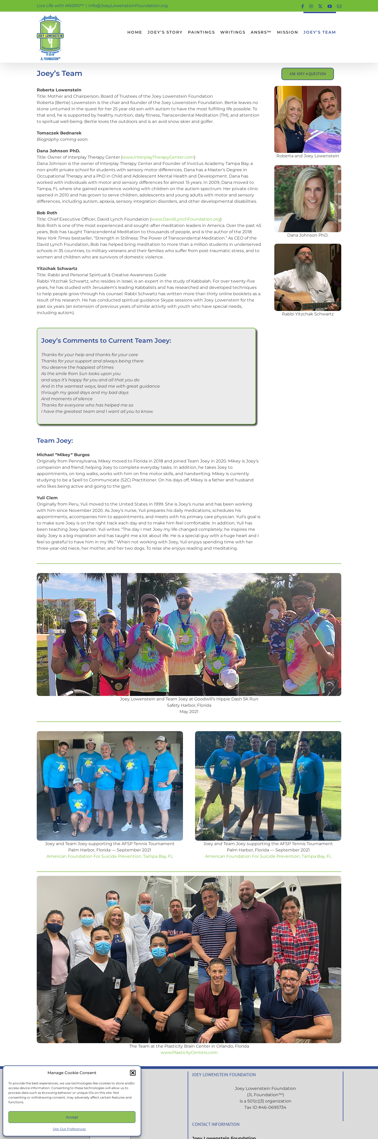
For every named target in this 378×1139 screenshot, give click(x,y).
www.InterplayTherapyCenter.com (158, 157)
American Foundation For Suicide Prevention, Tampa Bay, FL (109, 856)
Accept (72, 1117)
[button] (132, 1072)
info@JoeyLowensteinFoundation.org (128, 5)
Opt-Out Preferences (69, 1129)
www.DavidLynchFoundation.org (185, 219)
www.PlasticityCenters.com (189, 1052)
